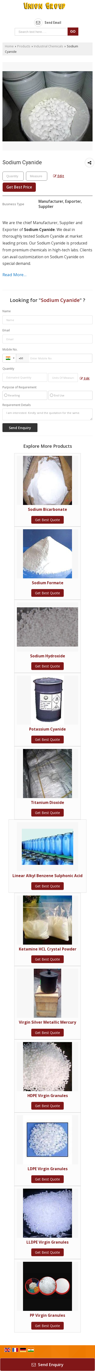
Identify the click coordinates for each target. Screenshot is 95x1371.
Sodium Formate (47, 582)
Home (9, 46)
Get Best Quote (47, 519)
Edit (58, 176)
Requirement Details (16, 405)
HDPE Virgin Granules (47, 1095)
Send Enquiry (47, 1364)
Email (6, 330)
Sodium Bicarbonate (47, 509)
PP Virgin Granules (47, 1315)
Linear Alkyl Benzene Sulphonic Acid (47, 875)
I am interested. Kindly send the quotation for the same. (47, 414)
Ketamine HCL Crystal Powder (47, 949)
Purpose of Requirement (19, 387)
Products (23, 46)
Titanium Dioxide (47, 802)
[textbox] (36, 176)
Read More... (14, 274)
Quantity (8, 369)
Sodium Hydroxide (47, 656)
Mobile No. (10, 349)
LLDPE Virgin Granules (47, 1242)
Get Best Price (19, 187)
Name (6, 311)
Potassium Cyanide (47, 729)
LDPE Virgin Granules (48, 1168)
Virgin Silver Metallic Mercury (47, 1022)
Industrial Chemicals (48, 46)
